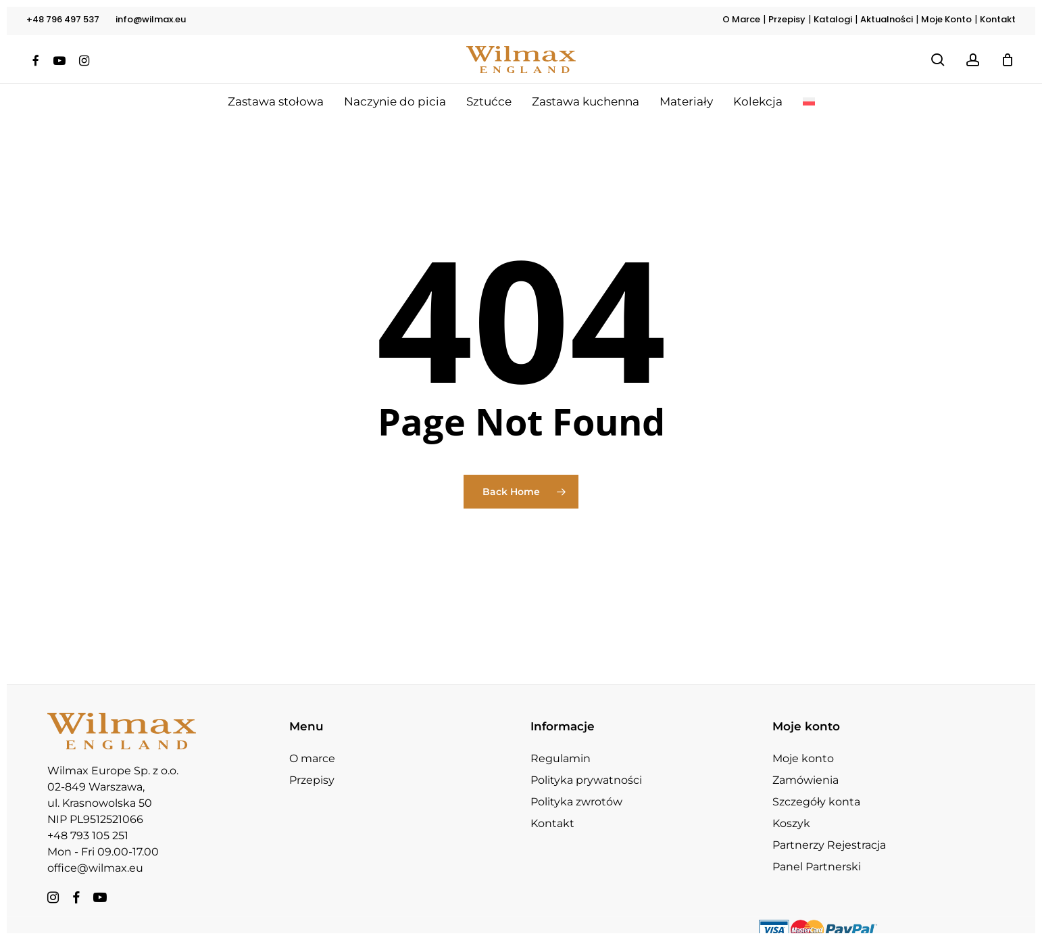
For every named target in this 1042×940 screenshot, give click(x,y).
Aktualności (886, 19)
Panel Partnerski (816, 842)
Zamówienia (805, 755)
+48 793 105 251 (87, 811)
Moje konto (803, 734)
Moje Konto (946, 19)
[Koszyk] (1007, 59)
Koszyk (791, 799)
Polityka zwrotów (576, 777)
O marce (312, 734)
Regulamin (560, 734)
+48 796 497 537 (62, 19)
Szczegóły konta (816, 777)
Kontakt (998, 19)
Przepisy (786, 19)
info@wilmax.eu (151, 19)
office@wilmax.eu (95, 843)
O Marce (741, 19)
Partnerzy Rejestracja (829, 820)
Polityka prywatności (586, 755)
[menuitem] (809, 101)
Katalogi (833, 19)
